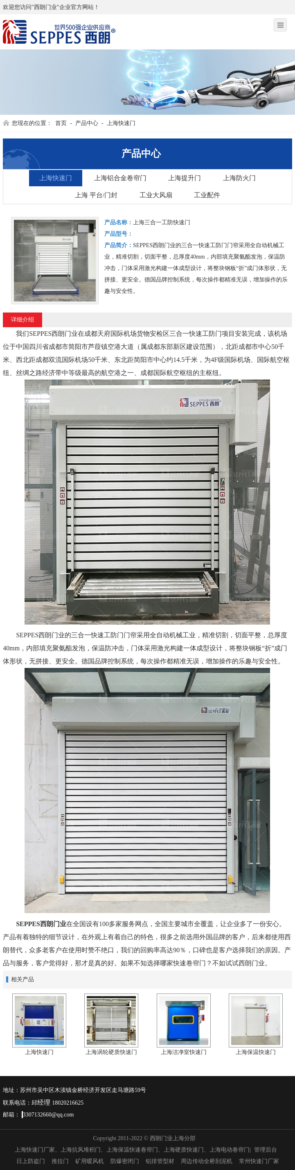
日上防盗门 (30, 1161)
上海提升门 (184, 177)
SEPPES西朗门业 (41, 923)
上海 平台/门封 (96, 195)
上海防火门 (239, 177)
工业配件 (207, 195)
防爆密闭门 (124, 1161)
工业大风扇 (156, 195)
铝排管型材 (160, 1161)
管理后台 (265, 1150)
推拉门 (60, 1161)
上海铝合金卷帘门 (120, 177)
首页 (61, 123)
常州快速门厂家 (259, 1161)
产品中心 (86, 123)
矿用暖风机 (89, 1161)
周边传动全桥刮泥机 (206, 1161)
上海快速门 (121, 123)
